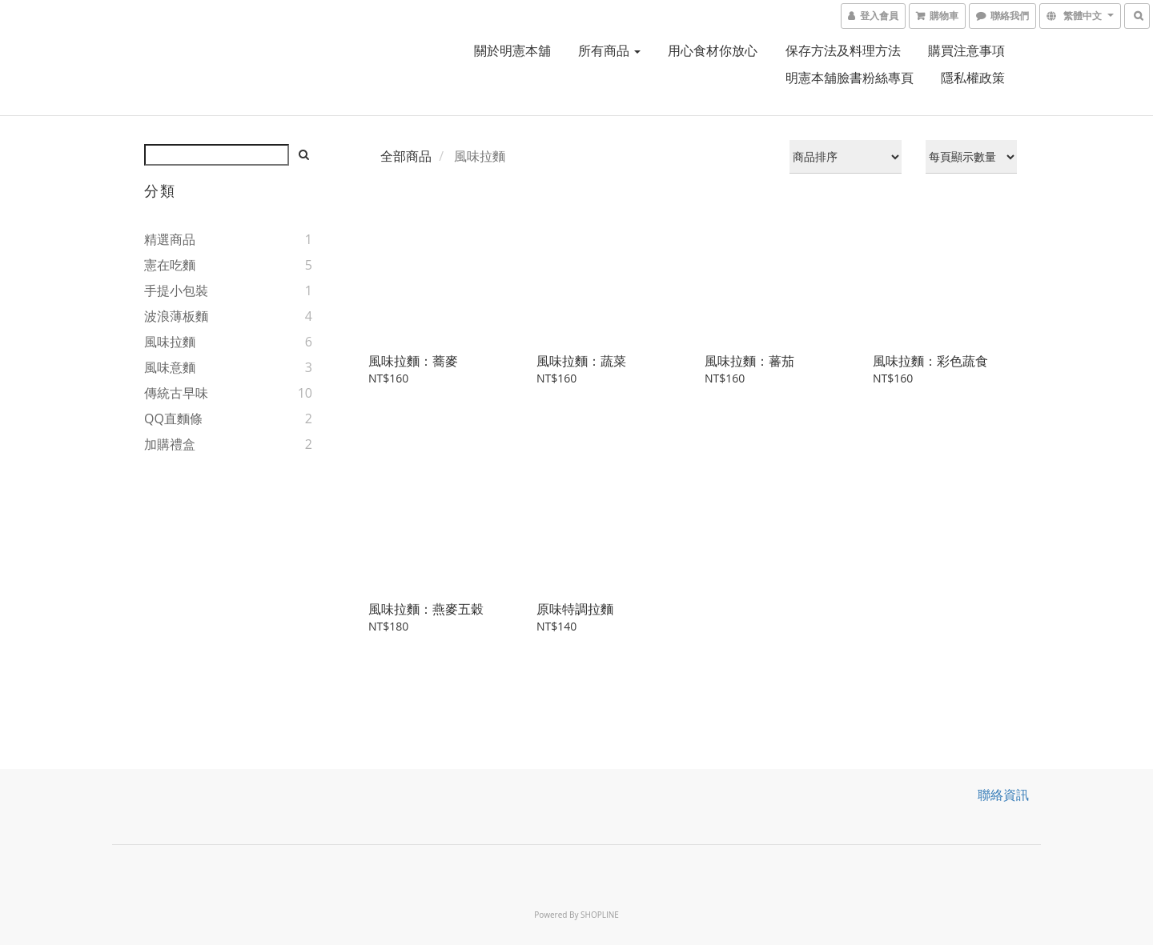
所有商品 (609, 50)
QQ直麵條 (173, 418)
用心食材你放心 (712, 50)
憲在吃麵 (169, 265)
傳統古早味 (176, 393)
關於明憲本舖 (512, 50)
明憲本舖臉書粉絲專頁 (849, 77)
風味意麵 (169, 367)
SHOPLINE (600, 914)
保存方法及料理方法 (843, 50)
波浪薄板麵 (176, 316)
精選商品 (169, 239)
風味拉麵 (169, 341)
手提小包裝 (176, 290)
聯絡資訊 (1003, 794)
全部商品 (406, 156)
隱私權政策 (973, 77)
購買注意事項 (966, 50)
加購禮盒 (169, 444)
